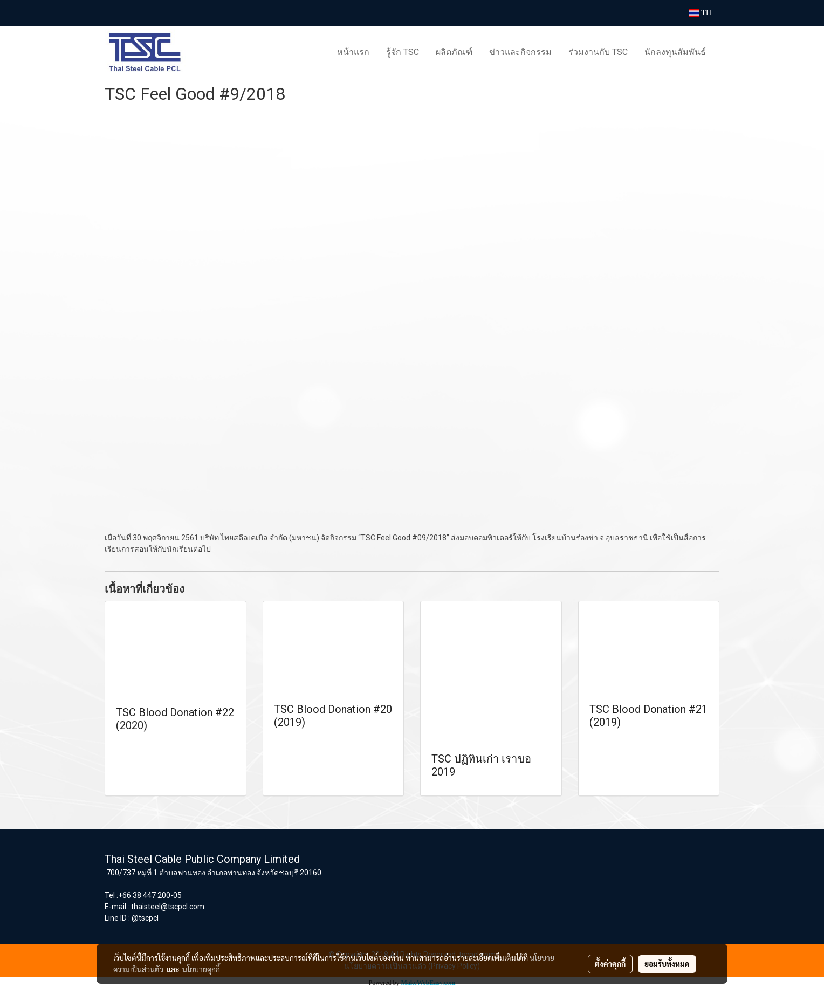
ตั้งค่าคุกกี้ (610, 964)
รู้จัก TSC (402, 52)
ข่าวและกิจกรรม (520, 52)
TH (700, 13)
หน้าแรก (353, 52)
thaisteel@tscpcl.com (167, 906)
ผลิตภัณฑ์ (454, 52)
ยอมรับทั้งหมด (667, 964)
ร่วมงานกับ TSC (598, 52)
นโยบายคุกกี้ (201, 969)
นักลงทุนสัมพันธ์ (675, 52)
